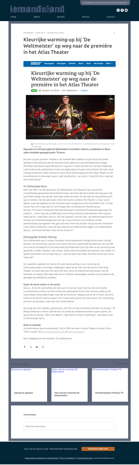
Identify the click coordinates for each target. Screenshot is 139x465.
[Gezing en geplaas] (29, 378)
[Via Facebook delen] (24, 347)
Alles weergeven (121, 363)
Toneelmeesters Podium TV (109, 392)
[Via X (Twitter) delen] (31, 347)
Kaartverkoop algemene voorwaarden (41, 458)
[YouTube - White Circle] (126, 10)
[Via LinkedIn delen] (37, 347)
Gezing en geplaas (23, 392)
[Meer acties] (114, 32)
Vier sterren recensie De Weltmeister (66, 394)
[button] (43, 16)
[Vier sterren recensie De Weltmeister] (69, 378)
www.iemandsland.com (104, 458)
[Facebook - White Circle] (122, 10)
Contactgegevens (84, 458)
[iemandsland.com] (98, 449)
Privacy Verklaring (67, 458)
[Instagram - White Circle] (118, 10)
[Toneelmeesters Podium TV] (110, 378)
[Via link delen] (43, 347)
